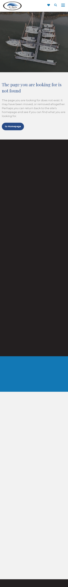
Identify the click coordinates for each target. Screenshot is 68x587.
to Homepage (13, 126)
